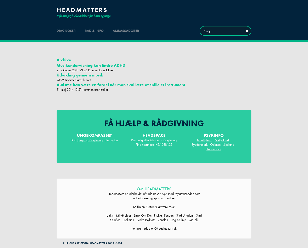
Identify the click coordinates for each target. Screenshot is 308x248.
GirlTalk (193, 220)
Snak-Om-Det (143, 215)
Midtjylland (222, 140)
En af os (115, 220)
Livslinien (128, 220)
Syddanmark (200, 144)
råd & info (94, 31)
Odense (215, 144)
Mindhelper (123, 215)
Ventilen (163, 220)
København (213, 149)
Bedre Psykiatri (146, 220)
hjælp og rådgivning (90, 140)
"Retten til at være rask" (160, 207)
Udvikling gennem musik (80, 75)
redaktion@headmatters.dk (159, 228)
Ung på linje (178, 220)
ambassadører (126, 31)
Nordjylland (204, 140)
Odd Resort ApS (156, 194)
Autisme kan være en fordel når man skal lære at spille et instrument (121, 84)
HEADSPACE (163, 144)
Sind (199, 215)
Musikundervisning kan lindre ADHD (91, 65)
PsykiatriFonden (184, 194)
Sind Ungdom (185, 215)
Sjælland (228, 144)
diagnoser (66, 31)
